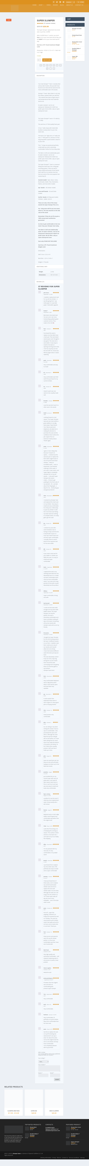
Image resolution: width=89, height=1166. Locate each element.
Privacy (54, 1164)
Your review (41, 1071)
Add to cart (47, 66)
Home (34, 12)
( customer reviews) (49, 30)
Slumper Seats (16, 1160)
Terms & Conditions (74, 1164)
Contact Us (79, 12)
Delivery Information (45, 1164)
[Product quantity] (39, 66)
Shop (40, 12)
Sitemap (82, 1164)
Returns (59, 1164)
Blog (62, 12)
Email (52, 1079)
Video (49, 12)
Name (40, 1079)
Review (55, 12)
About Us (69, 12)
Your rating (41, 1065)
